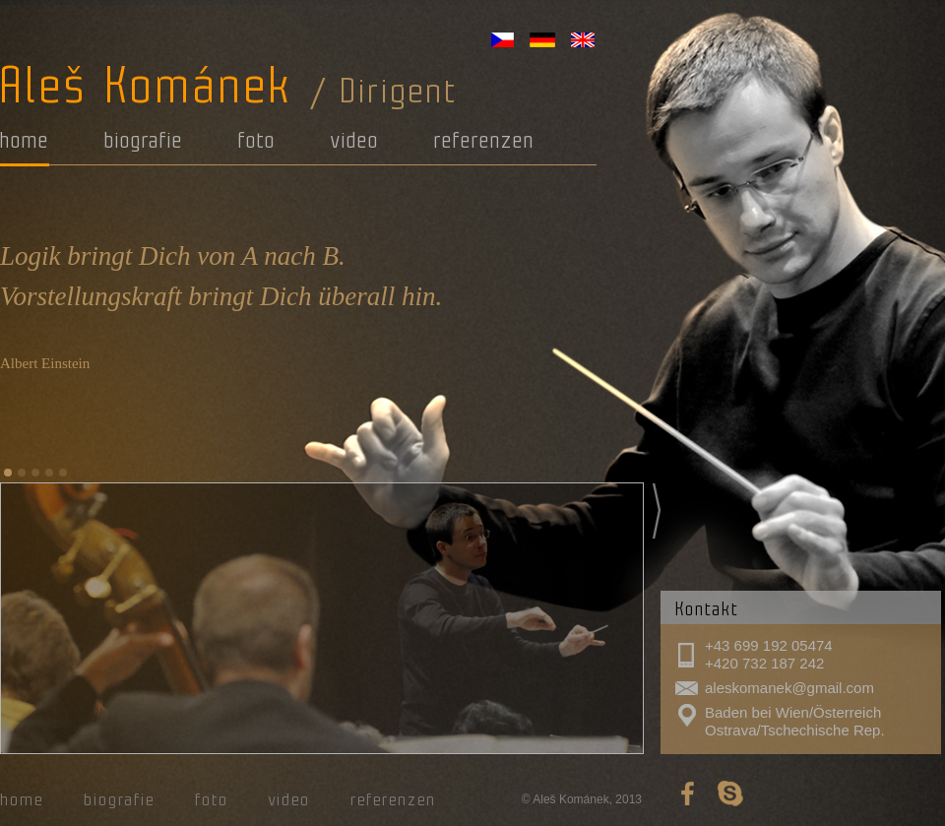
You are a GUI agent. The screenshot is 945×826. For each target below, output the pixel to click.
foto (257, 140)
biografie (143, 140)
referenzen (484, 140)
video (355, 140)
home (24, 140)
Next (657, 511)
